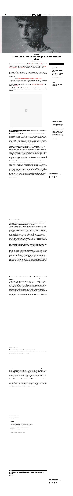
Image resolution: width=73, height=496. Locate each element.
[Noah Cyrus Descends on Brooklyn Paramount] (50, 122)
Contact (52, 174)
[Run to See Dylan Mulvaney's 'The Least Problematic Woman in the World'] (50, 74)
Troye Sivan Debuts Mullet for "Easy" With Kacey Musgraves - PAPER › (22, 424)
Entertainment (36, 54)
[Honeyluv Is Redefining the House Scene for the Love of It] (50, 128)
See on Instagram (13, 127)
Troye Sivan (41, 63)
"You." (16, 85)
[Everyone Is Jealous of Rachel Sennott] (50, 82)
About (50, 174)
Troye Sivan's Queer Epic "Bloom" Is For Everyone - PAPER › (20, 425)
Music (20, 14)
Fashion (23, 14)
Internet (49, 14)
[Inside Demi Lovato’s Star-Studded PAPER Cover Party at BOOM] (28, 460)
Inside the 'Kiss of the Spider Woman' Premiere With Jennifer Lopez (57, 135)
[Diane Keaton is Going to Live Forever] (50, 71)
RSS (54, 174)
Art (53, 14)
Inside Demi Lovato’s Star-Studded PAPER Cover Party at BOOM (26, 473)
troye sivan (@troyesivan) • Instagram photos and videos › (18, 432)
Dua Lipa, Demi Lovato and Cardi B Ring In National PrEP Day (57, 67)
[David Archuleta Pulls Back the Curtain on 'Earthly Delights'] (50, 125)
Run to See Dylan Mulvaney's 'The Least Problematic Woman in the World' (57, 74)
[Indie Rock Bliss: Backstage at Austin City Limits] (50, 139)
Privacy (57, 174)
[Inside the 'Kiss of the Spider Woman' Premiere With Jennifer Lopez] (50, 135)
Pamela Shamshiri (32, 63)
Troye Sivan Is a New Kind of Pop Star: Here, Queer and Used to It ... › (19, 429)
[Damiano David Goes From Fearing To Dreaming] (50, 78)
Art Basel (13, 65)
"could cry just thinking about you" (37, 84)
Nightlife (45, 14)
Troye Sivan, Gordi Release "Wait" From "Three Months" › (20, 427)
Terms (60, 174)
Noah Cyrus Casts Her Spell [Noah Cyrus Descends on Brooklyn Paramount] (57, 121)
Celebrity (29, 14)
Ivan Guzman (12, 475)
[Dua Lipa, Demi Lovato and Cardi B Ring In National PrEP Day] (50, 66)
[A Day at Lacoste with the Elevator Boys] (50, 85)
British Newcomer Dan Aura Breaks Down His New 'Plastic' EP (30, 78)
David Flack (23, 67)
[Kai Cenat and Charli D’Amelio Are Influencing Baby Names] (50, 132)
